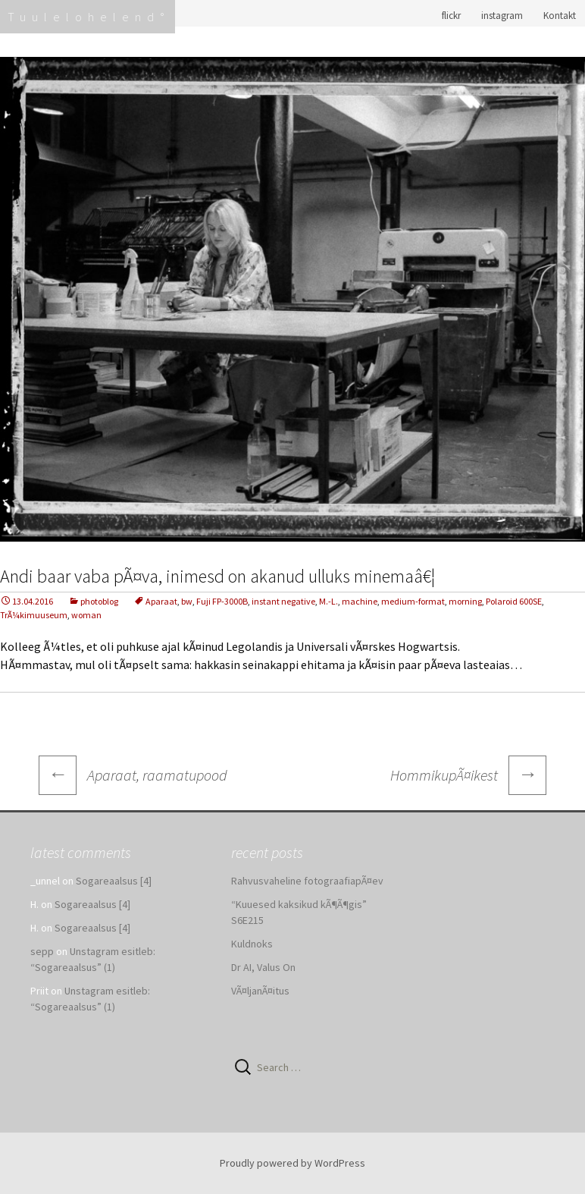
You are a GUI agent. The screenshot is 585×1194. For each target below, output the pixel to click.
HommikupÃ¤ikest (468, 775)
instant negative (283, 601)
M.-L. (328, 601)
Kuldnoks (252, 943)
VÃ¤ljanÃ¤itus (260, 991)
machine (359, 601)
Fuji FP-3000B (222, 601)
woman (86, 615)
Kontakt (559, 15)
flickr (451, 15)
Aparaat (161, 601)
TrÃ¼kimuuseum (33, 615)
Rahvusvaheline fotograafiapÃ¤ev (307, 881)
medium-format (413, 601)
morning (465, 601)
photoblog (99, 601)
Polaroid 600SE (514, 601)
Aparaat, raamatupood (133, 774)
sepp (42, 951)
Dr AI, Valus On (263, 967)
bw (186, 601)
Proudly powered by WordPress (292, 1163)
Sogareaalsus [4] (114, 881)
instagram (502, 15)
